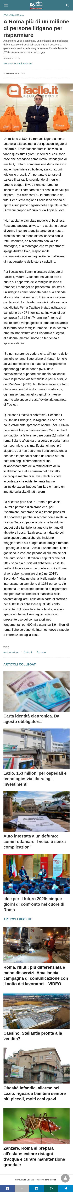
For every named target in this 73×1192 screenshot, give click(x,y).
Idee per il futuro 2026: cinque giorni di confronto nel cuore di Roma (33, 904)
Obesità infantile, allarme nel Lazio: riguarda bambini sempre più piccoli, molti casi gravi (34, 1093)
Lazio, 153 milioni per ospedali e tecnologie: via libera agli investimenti (34, 779)
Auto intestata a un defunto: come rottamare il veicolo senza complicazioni (34, 841)
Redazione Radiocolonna (17, 63)
